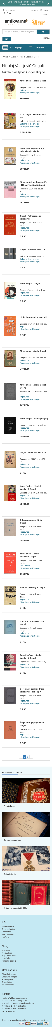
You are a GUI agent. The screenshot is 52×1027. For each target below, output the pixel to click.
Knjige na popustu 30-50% (15, 908)
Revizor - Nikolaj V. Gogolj (32, 587)
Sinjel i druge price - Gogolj (33, 317)
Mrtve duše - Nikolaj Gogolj (33, 81)
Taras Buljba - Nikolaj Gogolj (34, 418)
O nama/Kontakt (8, 929)
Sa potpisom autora (12, 840)
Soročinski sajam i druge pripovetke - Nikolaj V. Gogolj (32, 692)
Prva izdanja (9, 806)
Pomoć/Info (6, 932)
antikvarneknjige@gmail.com (22, 1003)
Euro (45, 14)
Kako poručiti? (8, 934)
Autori (13, 57)
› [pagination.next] (31, 757)
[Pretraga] (43, 31)
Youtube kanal (8, 985)
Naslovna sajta (8, 926)
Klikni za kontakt (19, 1006)
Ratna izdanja (10, 874)
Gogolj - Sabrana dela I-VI (32, 250)
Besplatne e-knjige (9, 977)
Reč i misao (25, 566)
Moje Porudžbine (9, 956)
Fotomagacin (7, 979)
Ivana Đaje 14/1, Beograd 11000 (17, 1001)
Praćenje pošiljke (9, 961)
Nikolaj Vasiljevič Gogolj (29, 57)
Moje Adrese (7, 953)
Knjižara (5, 937)
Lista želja (6, 958)
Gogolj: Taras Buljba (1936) (33, 452)
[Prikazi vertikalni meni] (5, 47)
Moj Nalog (6, 950)
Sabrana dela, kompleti (29, 124)
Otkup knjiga (7, 982)
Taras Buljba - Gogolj (30, 283)
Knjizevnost (25, 90)
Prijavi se (34, 10)
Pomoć (45, 10)
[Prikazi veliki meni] (31, 47)
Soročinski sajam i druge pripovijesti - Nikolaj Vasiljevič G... (32, 151)
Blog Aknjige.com (9, 974)
